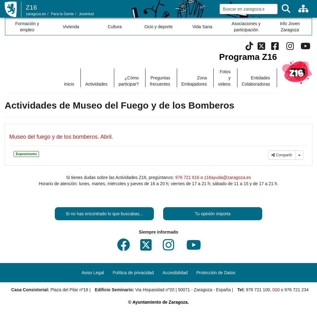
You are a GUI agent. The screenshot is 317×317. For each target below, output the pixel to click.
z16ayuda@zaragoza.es (227, 177)
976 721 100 (258, 289)
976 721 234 (296, 289)
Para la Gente (62, 14)
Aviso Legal (93, 272)
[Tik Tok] (249, 47)
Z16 (31, 7)
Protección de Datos (215, 272)
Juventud (86, 14)
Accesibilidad (175, 272)
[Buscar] (286, 9)
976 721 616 (187, 177)
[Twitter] (261, 47)
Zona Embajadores (194, 81)
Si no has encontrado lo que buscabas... (104, 213)
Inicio (69, 84)
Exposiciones (26, 154)
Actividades (96, 84)
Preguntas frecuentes (160, 81)
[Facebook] (275, 47)
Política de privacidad (133, 272)
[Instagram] (290, 47)
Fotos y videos (224, 78)
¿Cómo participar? (129, 81)
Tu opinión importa (212, 213)
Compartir (281, 155)
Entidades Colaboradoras (256, 81)
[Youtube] (305, 47)
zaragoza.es (36, 14)
